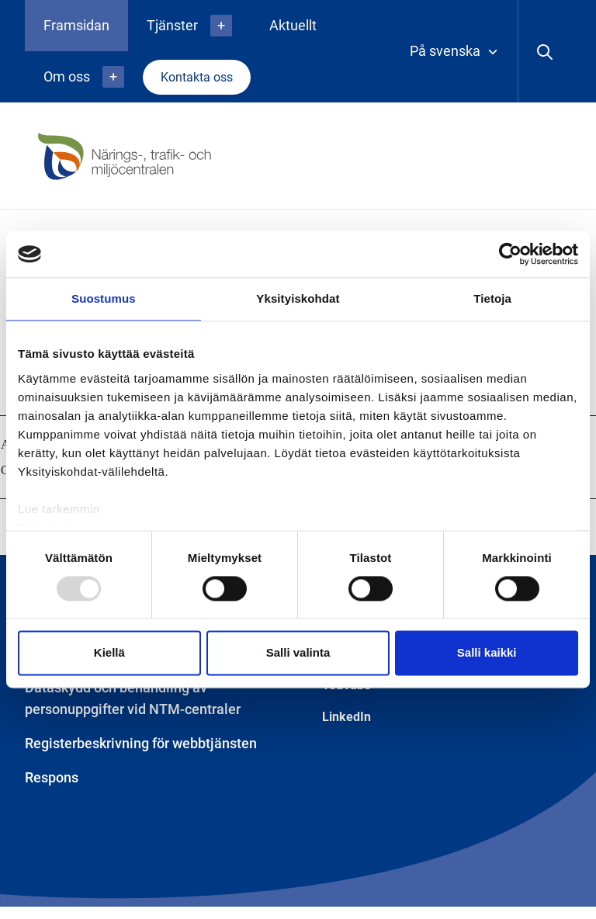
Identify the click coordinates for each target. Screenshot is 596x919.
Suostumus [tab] (103, 298)
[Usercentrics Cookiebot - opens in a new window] (510, 253)
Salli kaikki (487, 653)
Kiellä (109, 653)
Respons (51, 777)
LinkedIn (346, 716)
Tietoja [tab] (492, 298)
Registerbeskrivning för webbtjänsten (141, 743)
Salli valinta (298, 653)
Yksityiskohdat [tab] (297, 298)
